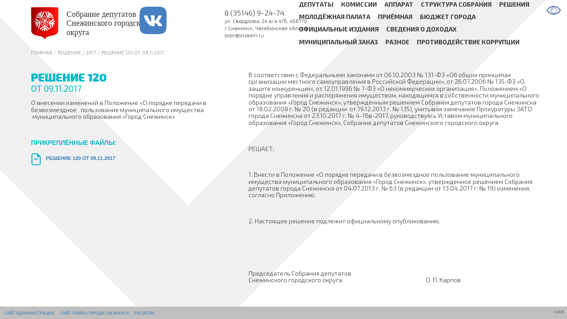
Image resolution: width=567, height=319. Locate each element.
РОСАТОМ (144, 312)
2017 (91, 52)
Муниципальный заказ (338, 42)
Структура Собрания (456, 4)
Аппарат (398, 4)
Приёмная (395, 16)
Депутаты (316, 4)
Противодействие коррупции (468, 42)
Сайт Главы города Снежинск (94, 312)
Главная (41, 52)
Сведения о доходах (421, 29)
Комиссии (359, 4)
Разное (397, 42)
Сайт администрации (29, 312)
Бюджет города (448, 16)
